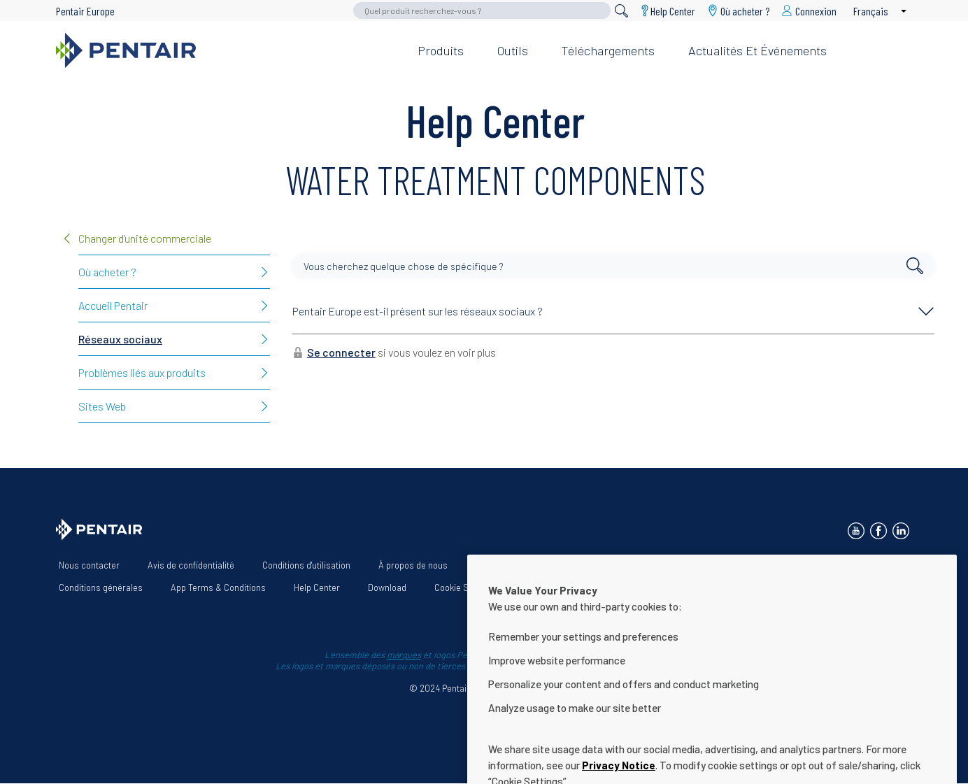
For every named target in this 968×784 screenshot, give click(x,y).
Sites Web (102, 406)
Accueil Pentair (113, 305)
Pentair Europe (85, 10)
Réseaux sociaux (120, 338)
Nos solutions (502, 565)
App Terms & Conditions (218, 587)
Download (387, 587)
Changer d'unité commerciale (144, 238)
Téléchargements (608, 50)
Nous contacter (89, 565)
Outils (512, 50)
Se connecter (341, 352)
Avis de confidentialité (191, 565)
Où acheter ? (107, 271)
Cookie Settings (465, 587)
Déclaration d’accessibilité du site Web (633, 565)
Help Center (672, 10)
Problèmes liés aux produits (142, 372)
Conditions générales (101, 587)
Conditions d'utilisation (306, 565)
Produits (441, 50)
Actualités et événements (757, 50)
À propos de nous (413, 565)
